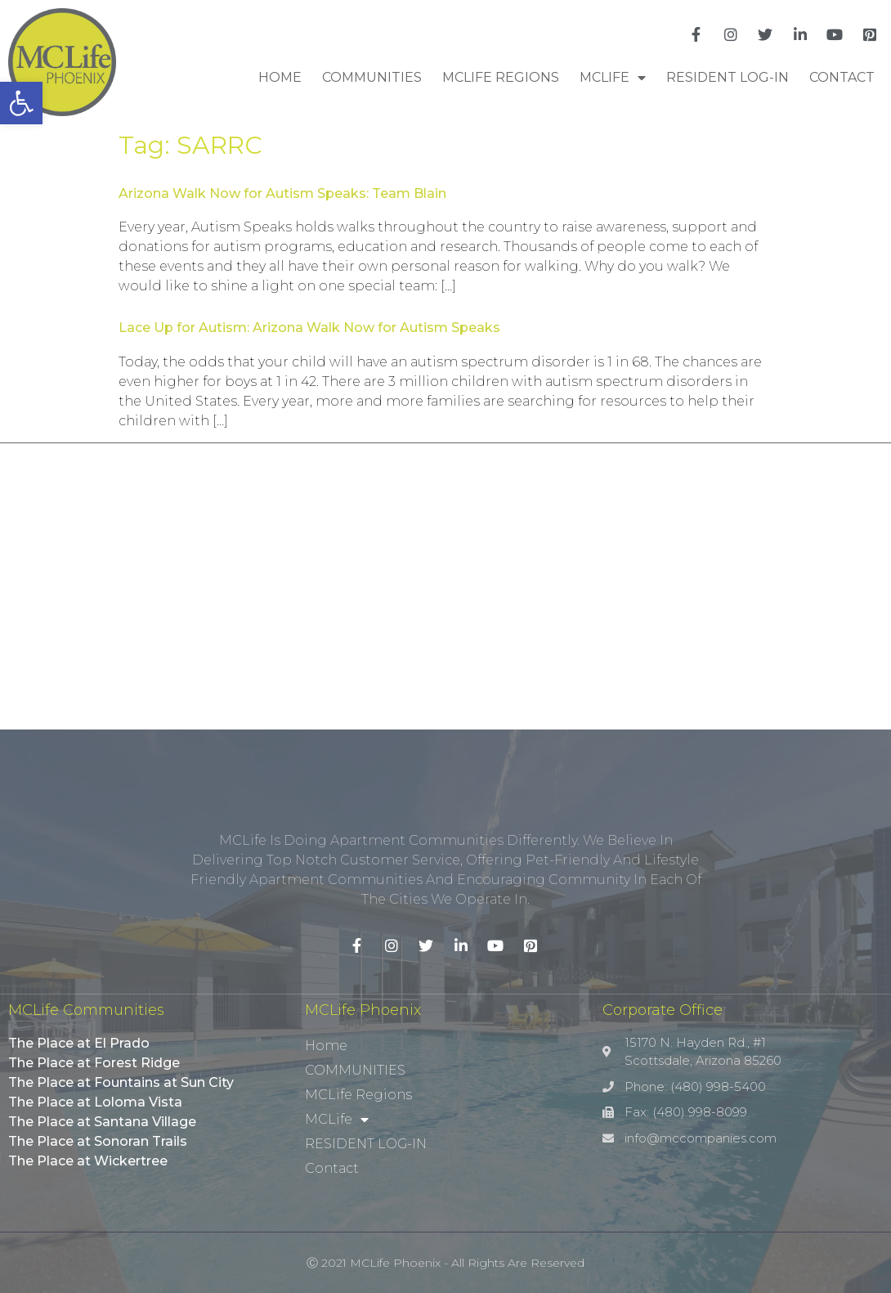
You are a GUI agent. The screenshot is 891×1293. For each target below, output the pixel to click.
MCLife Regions (500, 77)
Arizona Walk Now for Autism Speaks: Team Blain (282, 193)
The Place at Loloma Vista (95, 1102)
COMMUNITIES (372, 77)
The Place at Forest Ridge (94, 1063)
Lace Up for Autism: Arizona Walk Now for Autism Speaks (309, 327)
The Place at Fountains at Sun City (121, 1082)
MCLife (613, 77)
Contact (842, 77)
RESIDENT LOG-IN (727, 77)
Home (280, 77)
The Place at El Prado (79, 1043)
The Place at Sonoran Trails (97, 1141)
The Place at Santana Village (102, 1121)
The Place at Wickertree (88, 1161)
